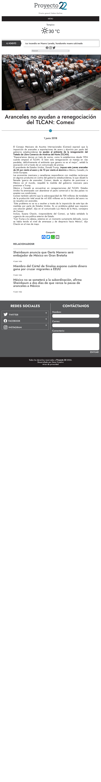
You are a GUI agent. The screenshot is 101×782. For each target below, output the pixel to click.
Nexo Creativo (58, 362)
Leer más (18, 261)
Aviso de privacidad (50, 364)
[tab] (25, 314)
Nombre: (56, 312)
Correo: (56, 321)
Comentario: (58, 331)
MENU (50, 19)
